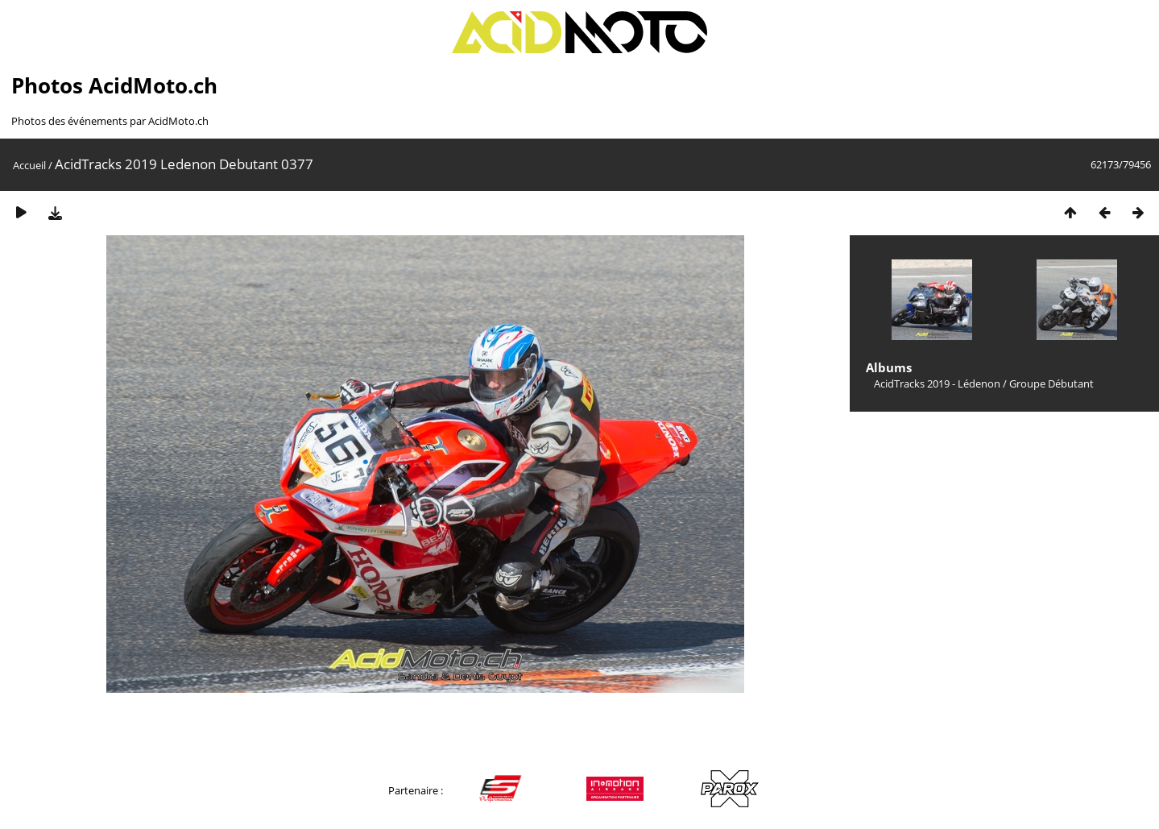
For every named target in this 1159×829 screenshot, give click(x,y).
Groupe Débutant (1051, 383)
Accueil (29, 165)
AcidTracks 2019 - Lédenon (937, 383)
